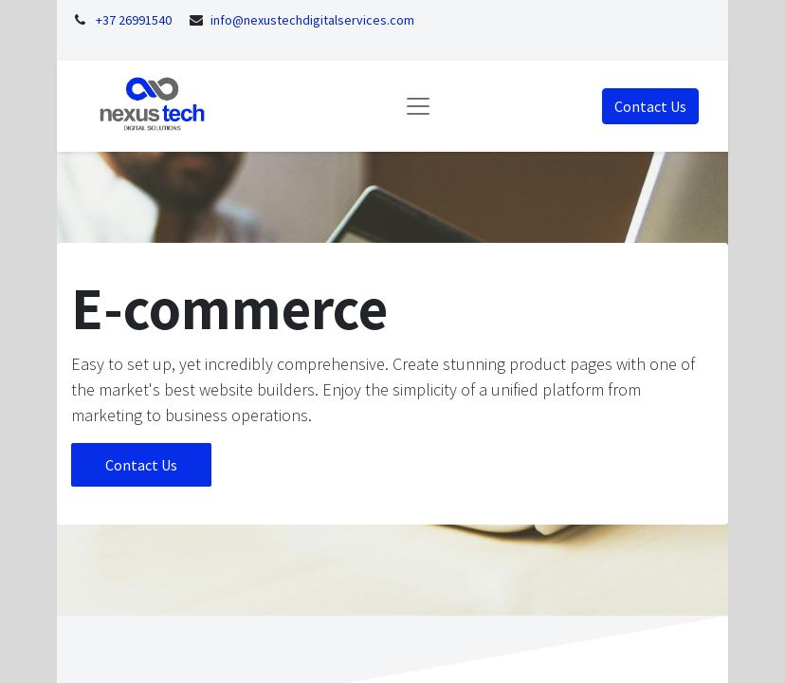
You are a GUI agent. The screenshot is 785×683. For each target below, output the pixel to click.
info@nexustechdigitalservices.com (312, 19)
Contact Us (650, 106)
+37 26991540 (134, 19)
